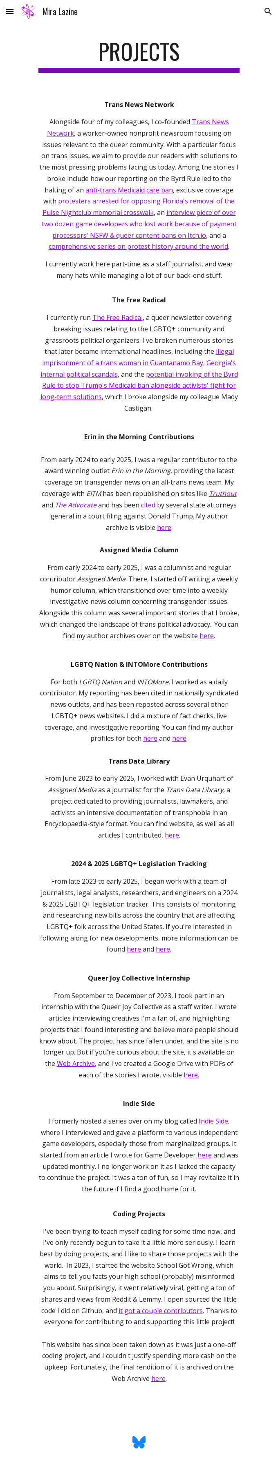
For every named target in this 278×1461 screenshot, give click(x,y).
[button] (10, 11)
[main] (138, 55)
